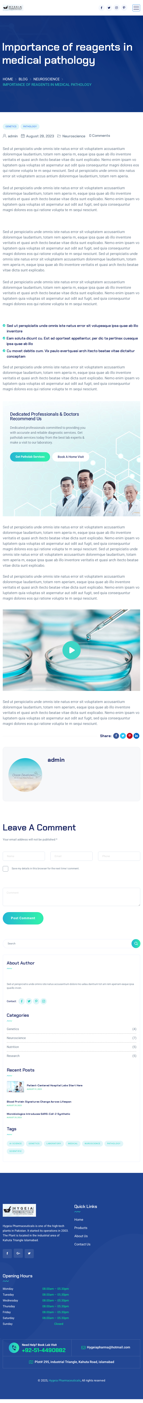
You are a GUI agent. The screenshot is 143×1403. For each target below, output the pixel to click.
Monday (8, 1289)
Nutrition (71, 1046)
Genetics (71, 1029)
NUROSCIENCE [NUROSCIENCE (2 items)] (92, 1143)
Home (8, 79)
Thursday (9, 1306)
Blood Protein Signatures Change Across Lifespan (39, 1101)
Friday (7, 1312)
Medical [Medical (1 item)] (73, 1143)
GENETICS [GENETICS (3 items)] (34, 1143)
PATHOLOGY (30, 126)
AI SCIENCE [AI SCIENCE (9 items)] (15, 1143)
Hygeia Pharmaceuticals (65, 1380)
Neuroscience (46, 79)
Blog (23, 79)
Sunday (8, 1324)
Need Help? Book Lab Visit (39, 1345)
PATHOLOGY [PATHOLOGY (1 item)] (114, 1143)
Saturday (8, 1318)
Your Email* (58, 849)
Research (71, 1055)
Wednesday (10, 1300)
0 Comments (99, 135)
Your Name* (10, 849)
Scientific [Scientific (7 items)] (15, 1151)
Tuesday (8, 1295)
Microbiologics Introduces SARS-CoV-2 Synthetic (38, 1114)
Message (9, 885)
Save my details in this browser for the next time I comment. (45, 868)
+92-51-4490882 (44, 1350)
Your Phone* (106, 849)
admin (13, 136)
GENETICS (10, 126)
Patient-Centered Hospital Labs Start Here (54, 1085)
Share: (107, 735)
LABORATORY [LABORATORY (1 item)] (54, 1143)
